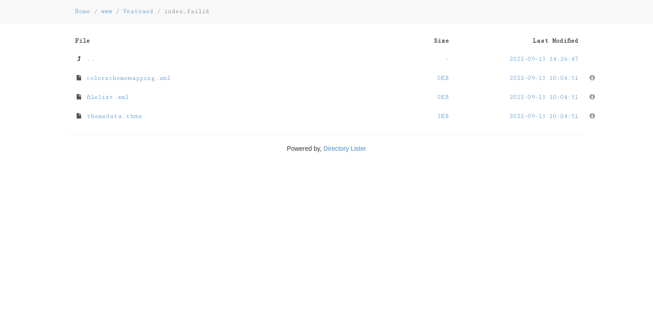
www (106, 11)
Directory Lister (344, 148)
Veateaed (138, 11)
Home (82, 11)
